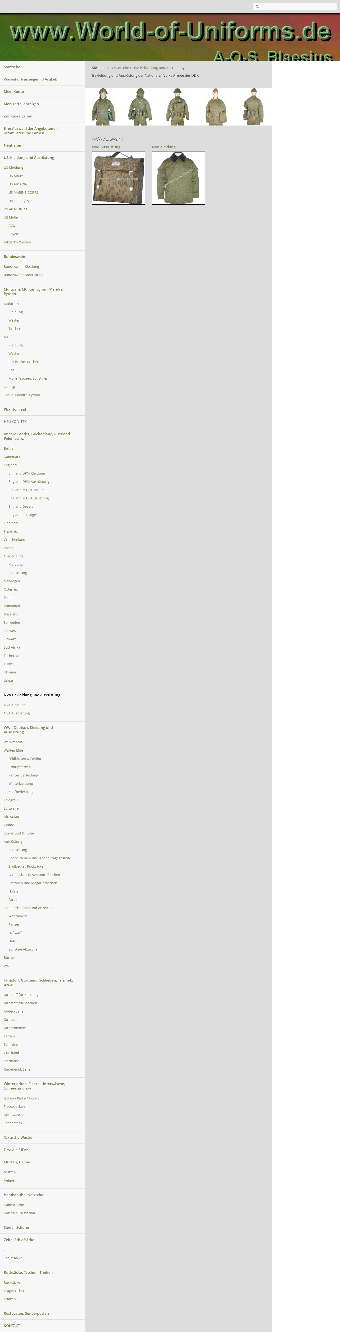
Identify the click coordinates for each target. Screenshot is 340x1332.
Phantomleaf (15, 409)
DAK (12, 941)
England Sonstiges (23, 515)
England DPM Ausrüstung (29, 482)
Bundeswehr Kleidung (21, 267)
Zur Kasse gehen (18, 116)
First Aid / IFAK (16, 1149)
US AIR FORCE (19, 184)
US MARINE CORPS (23, 192)
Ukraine (10, 672)
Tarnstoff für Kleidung (21, 995)
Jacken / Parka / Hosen (21, 1098)
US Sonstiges (19, 201)
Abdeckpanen (15, 1011)
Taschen (15, 329)
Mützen (10, 1172)
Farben (14, 899)
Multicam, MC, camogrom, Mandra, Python (34, 291)
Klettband (11, 1061)
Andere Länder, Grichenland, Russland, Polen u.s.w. (37, 436)
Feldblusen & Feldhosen (28, 759)
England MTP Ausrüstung (29, 498)
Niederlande (14, 556)
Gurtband (11, 1053)
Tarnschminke (15, 1028)
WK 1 (8, 966)
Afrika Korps (13, 817)
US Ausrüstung (15, 209)
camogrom (12, 387)
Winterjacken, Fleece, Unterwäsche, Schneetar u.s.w (34, 1085)
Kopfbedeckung (21, 792)
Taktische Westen (17, 242)
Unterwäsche (14, 1115)
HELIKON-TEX (15, 421)
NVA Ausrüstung (17, 713)
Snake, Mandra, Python (22, 395)
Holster (14, 891)
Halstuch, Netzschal (19, 1213)
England (10, 465)
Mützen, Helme (17, 1162)
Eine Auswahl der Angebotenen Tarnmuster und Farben (31, 130)
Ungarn (10, 680)
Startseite (12, 66)
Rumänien (12, 606)
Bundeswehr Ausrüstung (23, 275)
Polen (8, 598)
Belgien (10, 448)
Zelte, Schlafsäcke (19, 1239)
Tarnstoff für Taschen (20, 1003)
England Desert (21, 506)
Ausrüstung (18, 573)
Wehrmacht (13, 742)
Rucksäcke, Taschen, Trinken (28, 1272)
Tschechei (12, 656)
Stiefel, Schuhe (16, 1227)
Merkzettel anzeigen (21, 103)
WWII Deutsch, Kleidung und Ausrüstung (28, 729)
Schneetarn (13, 1123)
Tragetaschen (14, 1291)
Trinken (10, 1299)
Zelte (8, 1250)
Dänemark (12, 457)
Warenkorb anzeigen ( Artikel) (30, 79)
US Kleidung (13, 168)
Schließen (11, 1044)
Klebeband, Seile (17, 1069)
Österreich (12, 589)
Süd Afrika (12, 647)
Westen (14, 320)
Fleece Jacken (14, 1106)
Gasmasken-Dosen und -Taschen (34, 875)
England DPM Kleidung (27, 473)
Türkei (9, 664)
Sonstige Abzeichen (24, 949)
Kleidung (16, 312)
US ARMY (16, 176)
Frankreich (12, 531)
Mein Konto (14, 91)
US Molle (11, 217)
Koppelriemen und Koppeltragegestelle (40, 858)
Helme (9, 825)
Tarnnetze (11, 1020)
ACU (12, 226)
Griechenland (14, 540)
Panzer (14, 924)
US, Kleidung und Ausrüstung (29, 157)
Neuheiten (13, 145)
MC (6, 337)
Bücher (9, 957)
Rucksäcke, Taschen (24, 362)
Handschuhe (14, 1205)
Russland (11, 614)
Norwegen (12, 581)
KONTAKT (12, 1325)
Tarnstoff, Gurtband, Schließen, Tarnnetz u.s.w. (38, 982)
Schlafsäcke (13, 1258)
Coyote (14, 234)
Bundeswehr (15, 256)
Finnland (11, 523)
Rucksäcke (12, 1282)
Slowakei (11, 639)
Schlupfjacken (20, 767)
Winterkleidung (21, 783)
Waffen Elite (13, 750)
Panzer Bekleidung (23, 775)
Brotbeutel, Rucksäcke (26, 866)
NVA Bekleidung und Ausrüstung (32, 694)
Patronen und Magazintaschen (33, 883)
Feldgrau (11, 800)
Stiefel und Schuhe (19, 833)
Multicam (11, 304)
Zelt (11, 370)
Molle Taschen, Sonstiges (28, 378)
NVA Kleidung (15, 705)
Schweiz (10, 631)
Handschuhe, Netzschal (24, 1194)
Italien (9, 548)
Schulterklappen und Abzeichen (29, 908)
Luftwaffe (11, 808)
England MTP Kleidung (27, 490)
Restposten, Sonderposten (26, 1313)
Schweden (12, 622)
